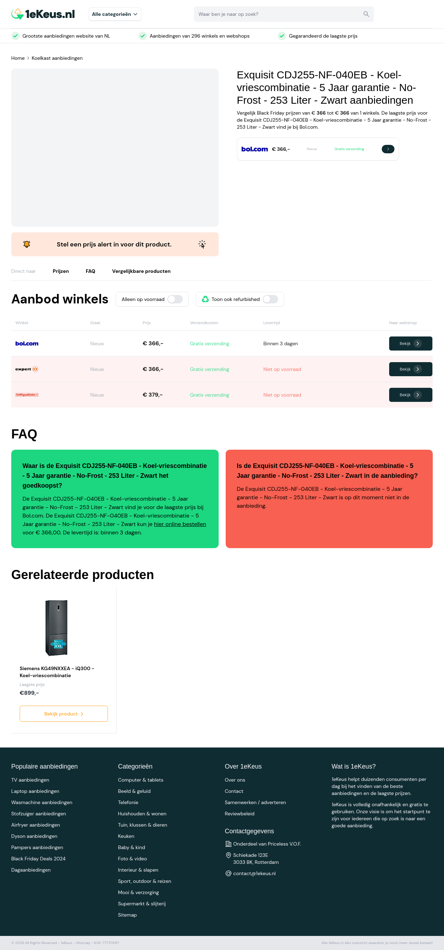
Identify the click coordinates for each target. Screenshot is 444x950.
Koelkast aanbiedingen (57, 58)
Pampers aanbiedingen (37, 847)
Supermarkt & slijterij (142, 903)
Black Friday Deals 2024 (38, 858)
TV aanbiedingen (30, 780)
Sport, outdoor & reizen (144, 881)
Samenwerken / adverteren (255, 802)
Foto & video (132, 858)
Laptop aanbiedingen (35, 791)
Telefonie (128, 802)
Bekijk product (64, 714)
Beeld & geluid (134, 791)
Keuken (126, 836)
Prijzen (61, 271)
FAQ (90, 271)
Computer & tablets (140, 780)
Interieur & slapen (138, 870)
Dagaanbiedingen (31, 870)
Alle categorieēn (115, 14)
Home (18, 58)
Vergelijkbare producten (141, 271)
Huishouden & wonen (142, 813)
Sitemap (127, 915)
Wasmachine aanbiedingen (41, 802)
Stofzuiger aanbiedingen (38, 813)
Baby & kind (131, 847)
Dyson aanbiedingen (34, 836)
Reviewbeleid (240, 813)
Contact (234, 791)
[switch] (175, 299)
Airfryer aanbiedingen (35, 825)
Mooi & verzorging (138, 892)
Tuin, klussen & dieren (142, 825)
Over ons (235, 780)
